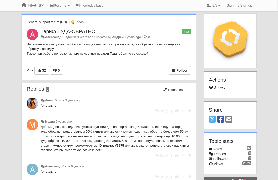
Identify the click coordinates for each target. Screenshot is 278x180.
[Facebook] (220, 119)
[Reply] (161, 111)
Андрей (118, 37)
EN (213, 6)
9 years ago (73, 100)
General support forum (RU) (47, 22)
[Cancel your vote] (183, 111)
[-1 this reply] (189, 111)
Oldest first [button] (175, 90)
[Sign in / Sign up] (239, 5)
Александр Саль (57, 166)
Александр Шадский (60, 37)
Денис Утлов (54, 100)
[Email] (228, 119)
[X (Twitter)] (212, 119)
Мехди (50, 122)
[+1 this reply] (177, 111)
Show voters (221, 88)
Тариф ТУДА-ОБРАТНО (68, 31)
